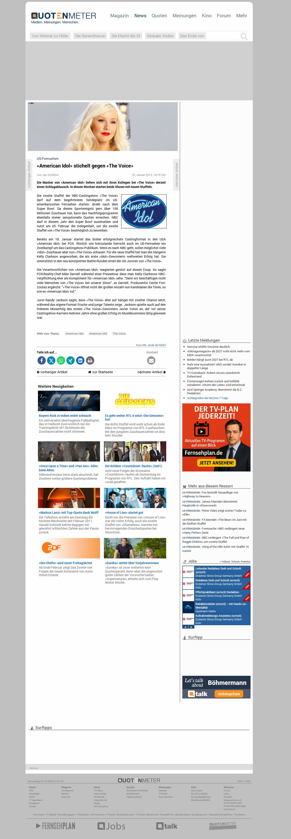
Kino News (38, 814)
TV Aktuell (51, 814)
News (140, 15)
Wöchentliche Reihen (137, 790)
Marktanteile (132, 793)
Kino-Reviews (166, 796)
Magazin (119, 15)
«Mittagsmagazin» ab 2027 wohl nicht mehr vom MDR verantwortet (218, 353)
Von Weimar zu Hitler (50, 35)
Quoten (159, 15)
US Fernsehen (98, 814)
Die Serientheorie (90, 35)
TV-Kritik (163, 793)
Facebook (34, 803)
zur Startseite (100, 372)
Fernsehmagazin (66, 814)
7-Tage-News (36, 800)
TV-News (98, 790)
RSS (31, 790)
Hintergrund (67, 790)
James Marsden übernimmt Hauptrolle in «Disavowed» (209, 503)
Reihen (65, 793)
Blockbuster (152, 814)
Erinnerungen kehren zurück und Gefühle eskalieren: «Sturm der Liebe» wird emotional (216, 383)
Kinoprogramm (199, 814)
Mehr (241, 15)
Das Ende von (192, 35)
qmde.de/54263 (157, 345)
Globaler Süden (160, 35)
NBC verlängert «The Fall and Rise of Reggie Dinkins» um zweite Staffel (215, 539)
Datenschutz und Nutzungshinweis (233, 801)
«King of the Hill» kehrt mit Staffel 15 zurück (215, 548)
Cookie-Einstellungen (235, 805)
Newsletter (34, 793)
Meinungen (184, 15)
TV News (110, 814)
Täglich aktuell (134, 796)
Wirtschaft (99, 796)
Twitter (32, 806)
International (100, 800)
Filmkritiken (83, 814)
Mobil (32, 796)
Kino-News (196, 790)
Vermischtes (100, 793)
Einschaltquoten (125, 814)
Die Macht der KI (126, 35)
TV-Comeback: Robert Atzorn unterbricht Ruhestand (213, 374)
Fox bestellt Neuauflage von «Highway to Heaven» (210, 494)
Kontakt (228, 796)
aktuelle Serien (182, 814)
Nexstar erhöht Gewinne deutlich (208, 347)
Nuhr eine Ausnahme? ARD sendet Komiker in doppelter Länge (216, 366)
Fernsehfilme (166, 814)
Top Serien (239, 814)
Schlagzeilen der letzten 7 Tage (207, 398)
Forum (224, 15)
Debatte (163, 790)
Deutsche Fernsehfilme (220, 814)
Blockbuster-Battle (200, 800)
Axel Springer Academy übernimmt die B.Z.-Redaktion (215, 391)
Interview (66, 796)
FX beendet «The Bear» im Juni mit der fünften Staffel (214, 521)
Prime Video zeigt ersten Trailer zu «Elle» (214, 512)
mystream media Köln (215, 607)
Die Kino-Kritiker (199, 793)
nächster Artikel (152, 372)
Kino (207, 15)
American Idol (74, 333)
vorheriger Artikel (52, 372)
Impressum (229, 809)
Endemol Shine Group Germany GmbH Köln (216, 571)
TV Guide (140, 814)
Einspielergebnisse (201, 796)
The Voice (119, 333)
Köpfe (97, 803)
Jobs (226, 793)
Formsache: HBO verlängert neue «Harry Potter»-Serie (213, 530)
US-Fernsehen (101, 806)
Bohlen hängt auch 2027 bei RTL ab (210, 360)
